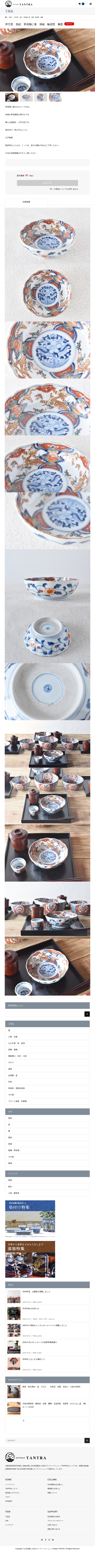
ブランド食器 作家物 (17, 1101)
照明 (10, 1180)
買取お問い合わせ (54, 1529)
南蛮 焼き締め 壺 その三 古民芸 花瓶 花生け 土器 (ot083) (51, 1387)
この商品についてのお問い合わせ (65, 189)
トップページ (10, 1484)
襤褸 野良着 (13, 1150)
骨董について (52, 1493)
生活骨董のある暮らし (55, 1484)
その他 (11, 1095)
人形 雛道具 (13, 1193)
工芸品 (7, 1517)
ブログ (7, 1497)
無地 (10, 1163)
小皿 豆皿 (12, 1037)
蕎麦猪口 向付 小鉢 (17, 1056)
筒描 (10, 1144)
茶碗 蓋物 (12, 1050)
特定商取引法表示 (54, 1517)
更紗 (10, 1137)
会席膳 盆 (12, 1075)
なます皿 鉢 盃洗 (16, 1043)
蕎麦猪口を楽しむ (54, 1489)
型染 (10, 1118)
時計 (10, 1187)
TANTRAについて (11, 1489)
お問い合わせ (52, 1525)
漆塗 (10, 1069)
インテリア (9, 1525)
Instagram (8, 1501)
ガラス (11, 1062)
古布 (6, 1521)
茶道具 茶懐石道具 (16, 1088)
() (23, 1420)
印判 (10, 1082)
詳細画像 (26, 202)
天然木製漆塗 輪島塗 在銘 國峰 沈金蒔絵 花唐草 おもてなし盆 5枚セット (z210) (54, 1405)
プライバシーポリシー (55, 1521)
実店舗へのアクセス (12, 1493)
